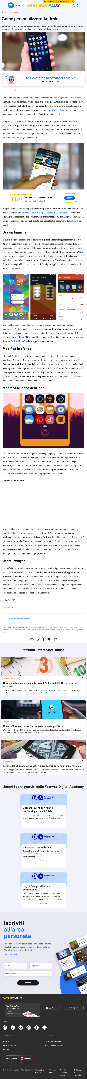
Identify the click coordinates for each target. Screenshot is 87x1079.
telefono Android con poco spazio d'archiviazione (45, 213)
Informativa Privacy (39, 1071)
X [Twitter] (38, 639)
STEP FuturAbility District (53, 1045)
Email (55, 639)
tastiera (72, 221)
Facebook (43, 639)
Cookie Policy (52, 1071)
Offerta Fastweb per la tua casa (59, 1)
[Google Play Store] (73, 1008)
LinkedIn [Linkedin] (32, 639)
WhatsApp (49, 639)
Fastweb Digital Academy (53, 1041)
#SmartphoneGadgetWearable (19, 618)
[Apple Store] (51, 1008)
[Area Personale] (77, 5)
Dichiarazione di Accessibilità (79, 1072)
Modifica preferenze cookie (64, 1072)
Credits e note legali (9, 1045)
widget (55, 110)
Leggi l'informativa (10, 954)
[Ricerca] (74, 5)
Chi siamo (6, 1041)
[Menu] (14, 5)
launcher (64, 110)
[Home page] (43, 5)
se (67, 98)
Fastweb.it (6, 1049)
